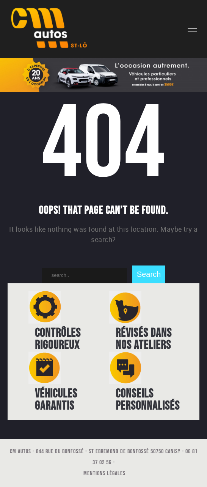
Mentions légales (104, 473)
